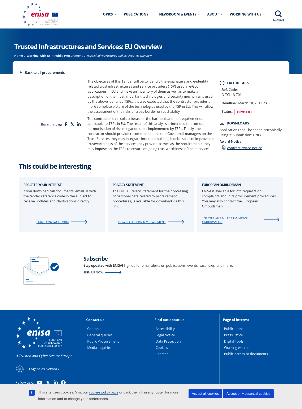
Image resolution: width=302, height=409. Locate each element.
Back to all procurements (45, 72)
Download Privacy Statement (142, 222)
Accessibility (165, 328)
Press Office (233, 335)
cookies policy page (103, 392)
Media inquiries (99, 347)
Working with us (236, 347)
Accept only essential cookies (248, 393)
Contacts (94, 328)
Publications (136, 14)
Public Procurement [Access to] (68, 56)
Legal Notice (165, 335)
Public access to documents (246, 354)
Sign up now (93, 272)
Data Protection (168, 341)
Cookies (162, 347)
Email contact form (52, 222)
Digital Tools (233, 341)
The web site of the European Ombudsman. (225, 220)
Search (278, 20)
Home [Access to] (18, 56)
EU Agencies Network (42, 369)
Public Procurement (103, 341)
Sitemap (162, 354)
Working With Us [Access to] (39, 56)
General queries (100, 335)
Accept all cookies (205, 393)
